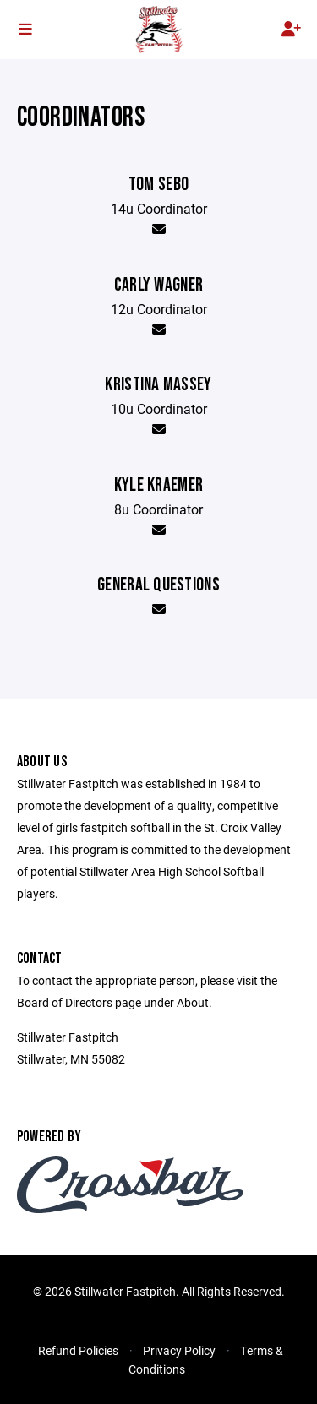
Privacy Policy (179, 1350)
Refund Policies (78, 1350)
